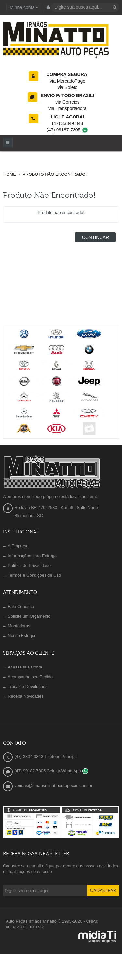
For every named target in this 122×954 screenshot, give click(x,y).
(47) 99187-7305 (67, 129)
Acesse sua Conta (25, 667)
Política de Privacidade (29, 565)
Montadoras (19, 625)
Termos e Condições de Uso (34, 575)
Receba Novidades (26, 696)
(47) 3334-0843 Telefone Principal (46, 756)
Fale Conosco (21, 606)
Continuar (95, 237)
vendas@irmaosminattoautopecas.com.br (53, 785)
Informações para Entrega (32, 555)
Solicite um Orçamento (29, 616)
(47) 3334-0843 (67, 123)
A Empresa (18, 546)
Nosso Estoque (22, 635)
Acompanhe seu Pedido (30, 676)
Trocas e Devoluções (27, 686)
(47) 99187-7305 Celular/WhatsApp (51, 771)
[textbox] (85, 7)
